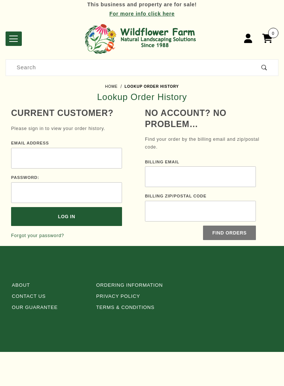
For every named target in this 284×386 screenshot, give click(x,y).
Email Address (30, 143)
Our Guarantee (35, 307)
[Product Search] (128, 68)
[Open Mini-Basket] (269, 38)
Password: (25, 177)
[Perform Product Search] (264, 68)
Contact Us (29, 296)
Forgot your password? (37, 235)
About (21, 285)
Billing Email (162, 162)
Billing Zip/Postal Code (175, 196)
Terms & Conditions (125, 307)
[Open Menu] (14, 38)
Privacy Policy (118, 296)
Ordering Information (129, 285)
